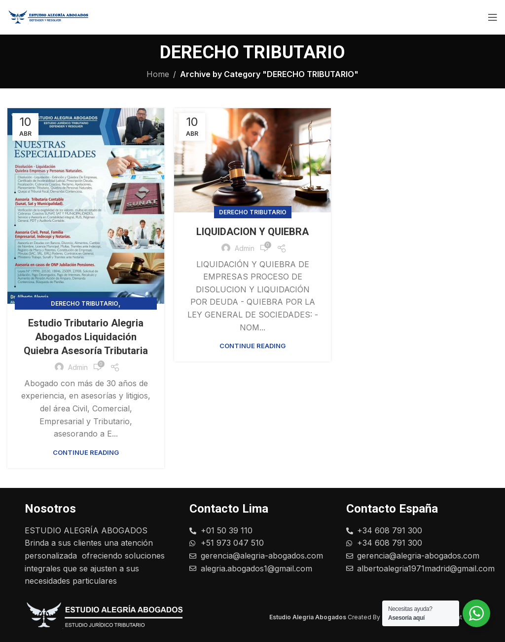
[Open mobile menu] (493, 17)
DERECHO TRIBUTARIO (84, 303)
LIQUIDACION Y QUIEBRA (252, 232)
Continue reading (86, 452)
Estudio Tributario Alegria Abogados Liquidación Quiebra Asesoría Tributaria (86, 337)
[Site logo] (51, 16)
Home (157, 74)
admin (78, 367)
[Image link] (111, 616)
